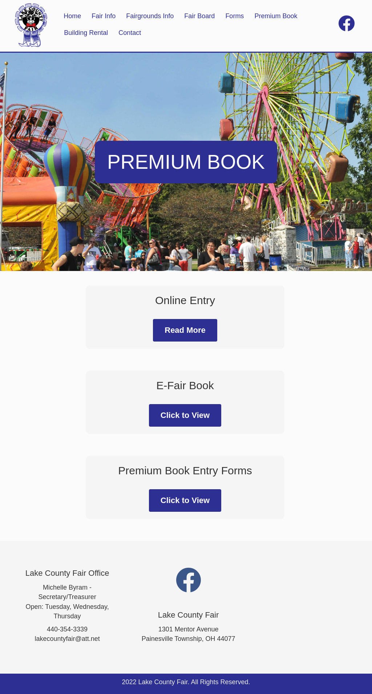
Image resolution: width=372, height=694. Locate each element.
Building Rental (86, 32)
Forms (234, 16)
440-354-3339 (67, 629)
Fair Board (199, 16)
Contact (129, 32)
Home (72, 16)
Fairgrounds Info (150, 16)
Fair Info (104, 16)
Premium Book (275, 16)
